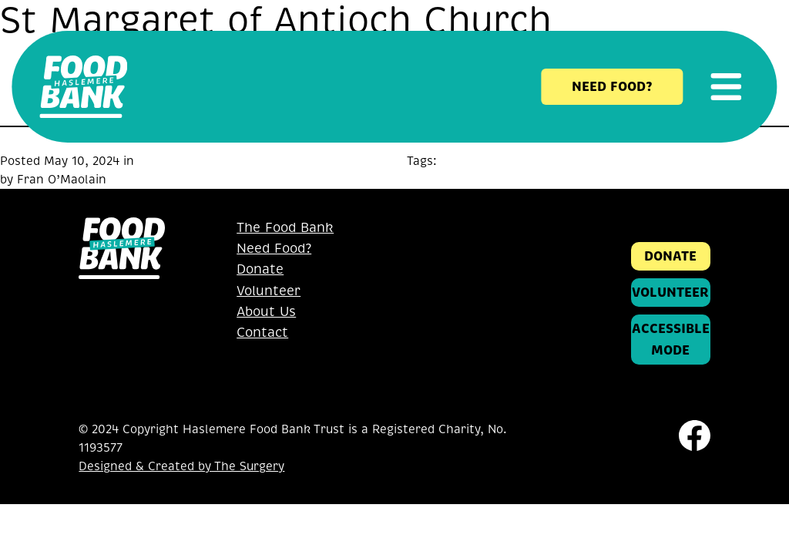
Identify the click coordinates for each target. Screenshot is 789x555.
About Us (266, 312)
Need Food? (274, 248)
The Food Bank (285, 228)
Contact (262, 333)
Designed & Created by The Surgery (181, 466)
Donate (260, 269)
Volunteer (268, 291)
